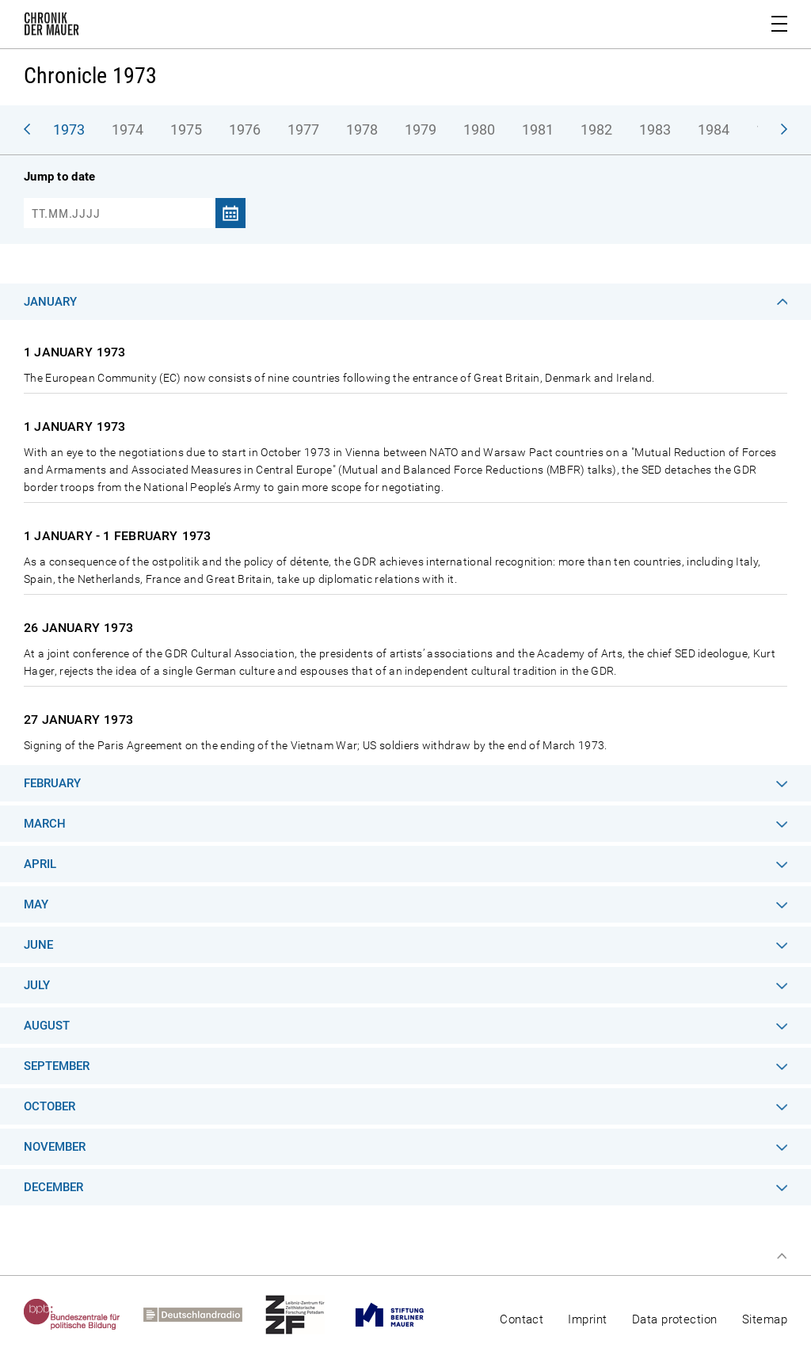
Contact (521, 1319)
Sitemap (764, 1319)
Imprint (587, 1319)
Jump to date (59, 176)
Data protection (675, 1319)
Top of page (781, 1256)
